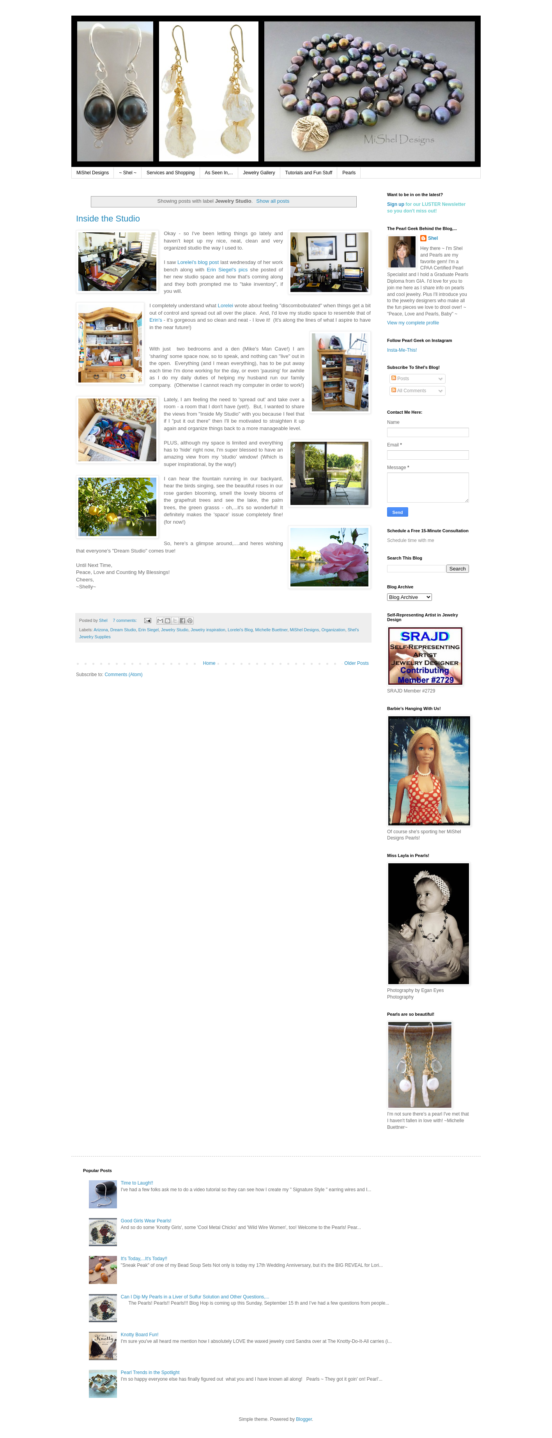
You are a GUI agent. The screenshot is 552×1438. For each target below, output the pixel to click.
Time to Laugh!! (137, 1183)
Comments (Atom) (123, 674)
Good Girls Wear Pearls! (146, 1221)
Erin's (155, 320)
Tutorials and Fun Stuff (309, 172)
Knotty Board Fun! (140, 1334)
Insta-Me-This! (402, 350)
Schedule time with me (410, 540)
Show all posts (272, 201)
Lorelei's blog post (198, 262)
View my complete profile (413, 323)
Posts (400, 378)
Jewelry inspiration (208, 629)
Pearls (349, 172)
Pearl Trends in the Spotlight (150, 1372)
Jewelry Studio (174, 629)
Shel (433, 238)
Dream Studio (123, 629)
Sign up (395, 204)
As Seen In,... (219, 172)
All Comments (408, 390)
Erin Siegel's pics (227, 270)
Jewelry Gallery (259, 172)
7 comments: (125, 620)
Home (209, 663)
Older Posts (356, 663)
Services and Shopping (171, 172)
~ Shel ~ (127, 172)
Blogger (304, 1419)
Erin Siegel (148, 629)
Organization (333, 629)
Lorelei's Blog (240, 629)
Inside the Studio (108, 218)
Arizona (101, 629)
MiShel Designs (92, 172)
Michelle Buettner (271, 629)
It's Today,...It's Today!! (144, 1258)
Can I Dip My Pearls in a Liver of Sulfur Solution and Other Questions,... (195, 1297)
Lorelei (226, 305)
